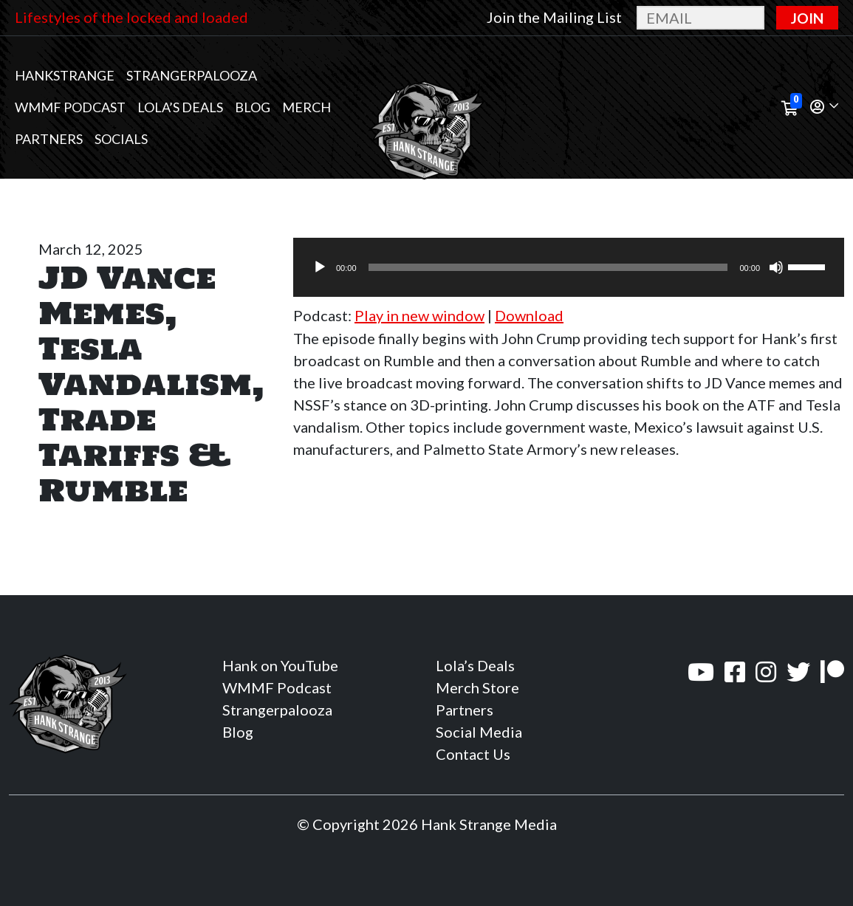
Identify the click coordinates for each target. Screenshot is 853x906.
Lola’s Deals (180, 107)
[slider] (548, 267)
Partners (49, 139)
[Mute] (776, 267)
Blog (252, 107)
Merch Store (477, 687)
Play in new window (419, 315)
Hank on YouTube (280, 665)
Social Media (479, 732)
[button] (824, 107)
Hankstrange (64, 75)
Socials (121, 139)
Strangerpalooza (191, 75)
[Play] (319, 267)
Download (529, 315)
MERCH (306, 107)
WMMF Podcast (70, 107)
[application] (568, 267)
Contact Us (473, 754)
